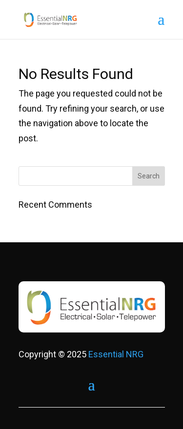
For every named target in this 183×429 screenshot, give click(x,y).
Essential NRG (115, 354)
